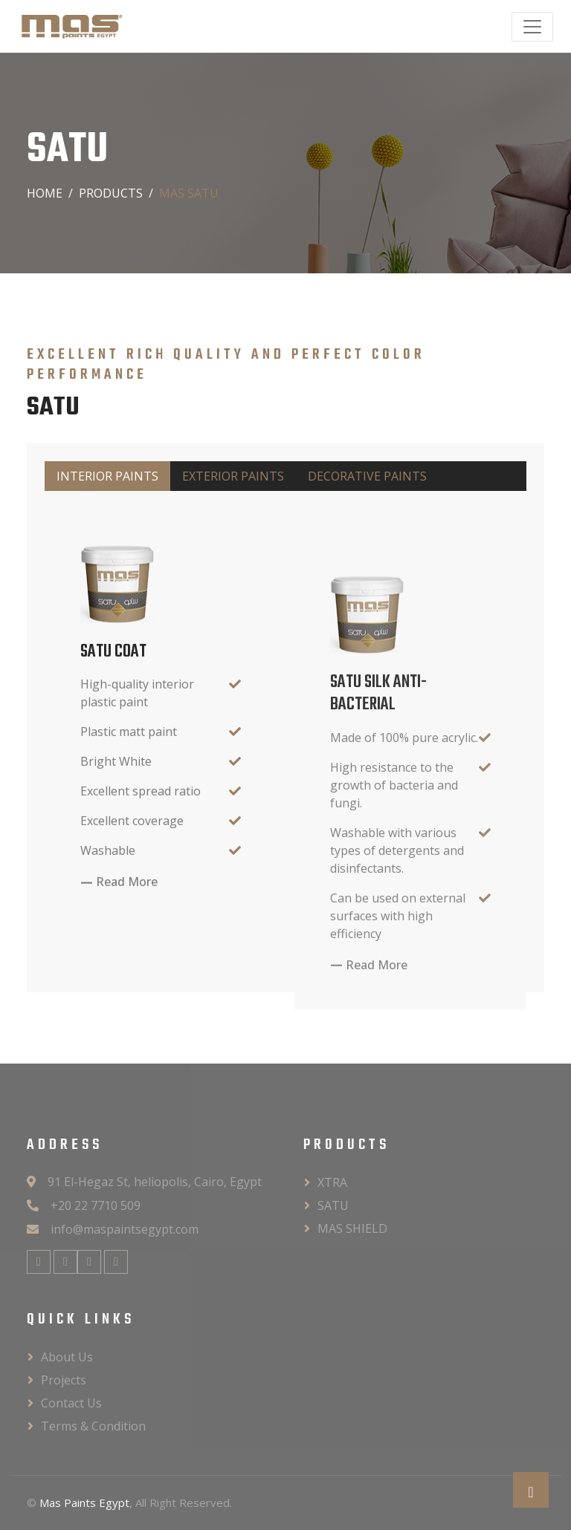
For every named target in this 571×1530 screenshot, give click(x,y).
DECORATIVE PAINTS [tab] (367, 476)
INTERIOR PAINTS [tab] (107, 476)
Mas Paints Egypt (84, 1502)
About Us (67, 1357)
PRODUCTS (111, 193)
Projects (63, 1380)
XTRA (332, 1182)
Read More (127, 920)
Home (44, 193)
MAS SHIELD (352, 1228)
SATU (333, 1205)
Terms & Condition (93, 1426)
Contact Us (71, 1403)
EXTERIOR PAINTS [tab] (233, 476)
